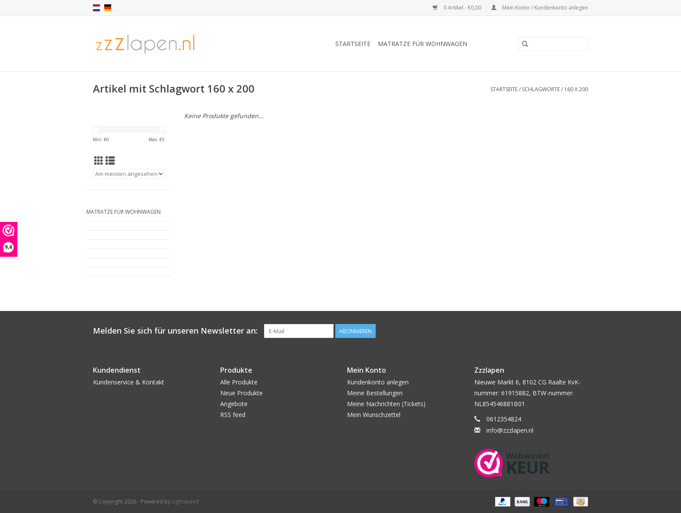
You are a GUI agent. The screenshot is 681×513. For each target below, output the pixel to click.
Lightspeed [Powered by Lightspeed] (185, 501)
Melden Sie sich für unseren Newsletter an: (175, 330)
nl (96, 7)
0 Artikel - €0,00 (458, 7)
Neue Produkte (241, 393)
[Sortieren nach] (129, 174)
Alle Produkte (239, 382)
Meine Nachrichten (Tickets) (386, 404)
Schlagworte (541, 89)
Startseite (352, 44)
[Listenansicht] (110, 161)
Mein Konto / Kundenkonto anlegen (539, 7)
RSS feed (232, 414)
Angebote (234, 404)
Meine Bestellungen (375, 393)
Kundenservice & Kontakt (128, 382)
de (107, 7)
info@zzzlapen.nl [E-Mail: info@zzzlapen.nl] (509, 430)
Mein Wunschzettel (373, 414)
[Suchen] (553, 44)
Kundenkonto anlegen (378, 382)
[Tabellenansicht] (98, 161)
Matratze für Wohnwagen (422, 44)
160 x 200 (576, 89)
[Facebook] (581, 331)
